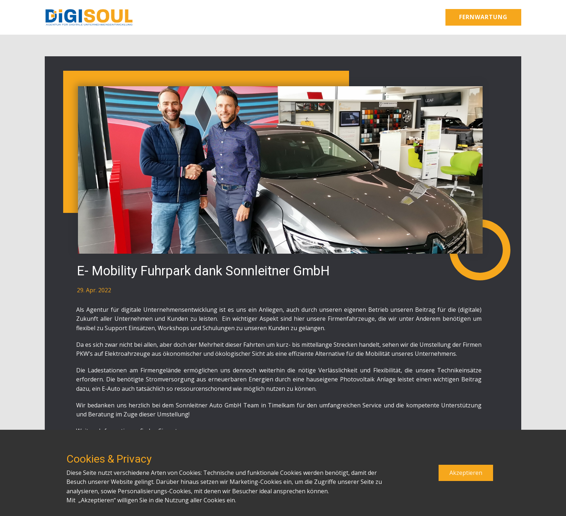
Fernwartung (483, 17)
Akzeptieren (465, 473)
